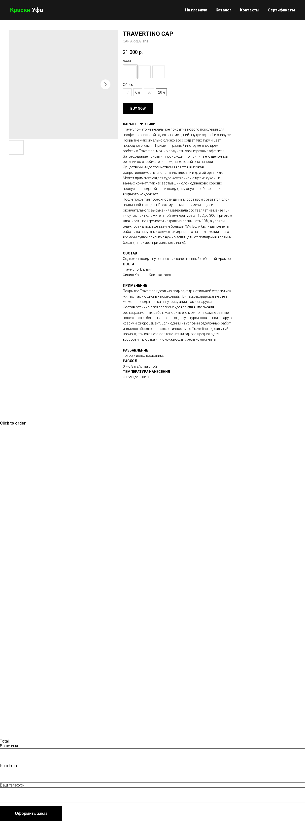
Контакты (249, 10)
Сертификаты (281, 10)
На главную (196, 10)
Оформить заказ (31, 813)
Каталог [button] (224, 10)
